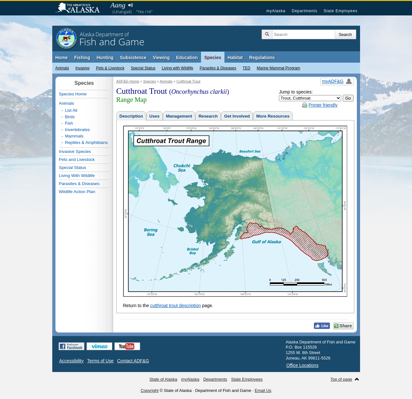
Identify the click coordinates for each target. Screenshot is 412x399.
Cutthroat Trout (188, 81)
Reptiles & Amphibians (86, 142)
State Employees (340, 11)
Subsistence (133, 57)
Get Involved (237, 116)
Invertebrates (77, 129)
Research (208, 116)
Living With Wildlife (77, 175)
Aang (118, 5)
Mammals (74, 136)
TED (246, 68)
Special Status (143, 68)
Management (179, 116)
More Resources (273, 116)
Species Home (73, 94)
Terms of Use (100, 360)
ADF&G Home (127, 81)
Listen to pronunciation (131, 5)
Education (187, 57)
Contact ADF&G (133, 360)
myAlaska (275, 11)
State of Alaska (80, 8)
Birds (70, 116)
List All (71, 110)
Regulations (262, 57)
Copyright (150, 390)
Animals (62, 68)
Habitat (235, 57)
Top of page (341, 379)
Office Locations (302, 365)
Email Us (263, 390)
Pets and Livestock (77, 159)
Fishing (82, 57)
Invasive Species (75, 151)
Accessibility (71, 360)
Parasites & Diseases (218, 68)
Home (61, 57)
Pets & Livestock (110, 68)
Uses (154, 116)
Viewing (161, 57)
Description (131, 116)
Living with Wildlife (177, 68)
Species (212, 57)
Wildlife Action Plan (77, 191)
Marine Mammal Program (278, 68)
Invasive (82, 68)
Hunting (105, 57)
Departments (304, 11)
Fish (69, 123)
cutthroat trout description (175, 305)
